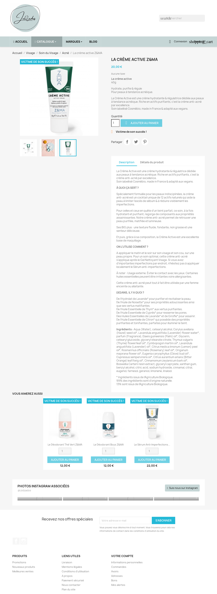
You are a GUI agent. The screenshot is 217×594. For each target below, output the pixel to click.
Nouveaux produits (23, 566)
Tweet (136, 141)
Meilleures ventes (22, 571)
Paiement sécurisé (73, 580)
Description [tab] (126, 162)
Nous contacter (71, 585)
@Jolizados (24, 490)
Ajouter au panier (141, 123)
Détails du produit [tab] (152, 162)
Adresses (117, 576)
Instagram (23, 541)
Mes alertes (118, 585)
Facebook (16, 541)
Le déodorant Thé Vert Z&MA (65, 444)
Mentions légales (72, 566)
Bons (114, 580)
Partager (127, 141)
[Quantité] (115, 123)
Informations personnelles (127, 562)
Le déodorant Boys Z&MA (108, 444)
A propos (67, 576)
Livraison (67, 562)
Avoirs (114, 571)
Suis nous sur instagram (183, 488)
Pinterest (144, 141)
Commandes (118, 566)
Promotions (19, 562)
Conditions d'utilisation (75, 571)
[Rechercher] (182, 18)
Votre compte (122, 556)
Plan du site (68, 589)
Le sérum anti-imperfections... (152, 444)
